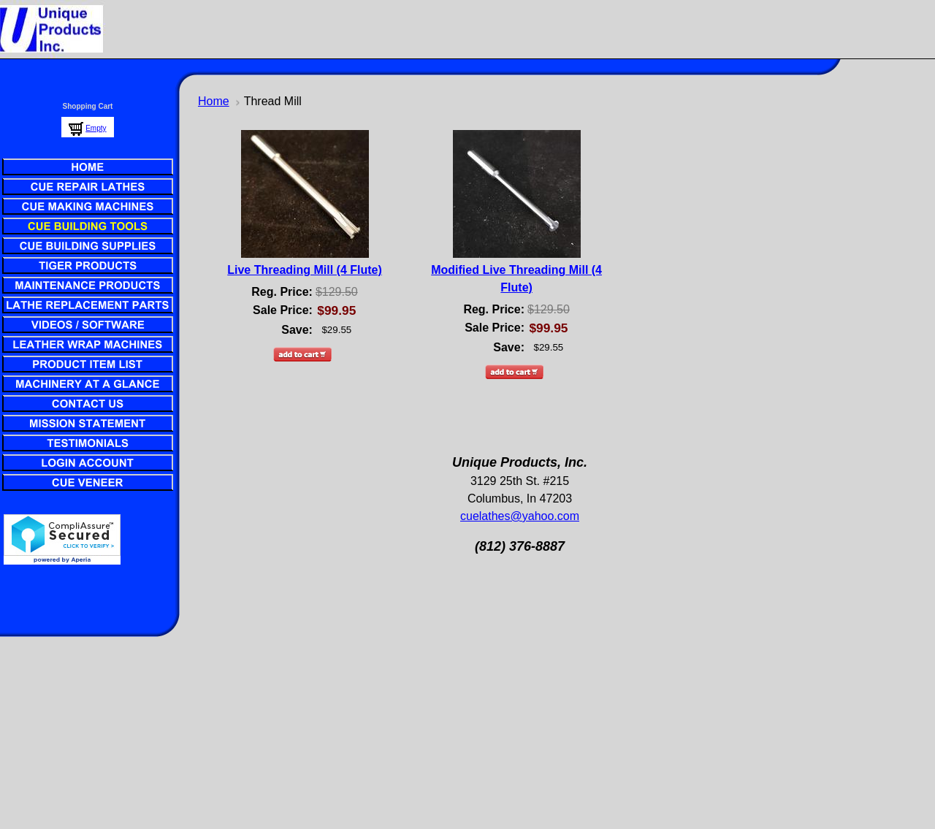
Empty (95, 128)
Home (213, 101)
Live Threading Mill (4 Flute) (304, 270)
